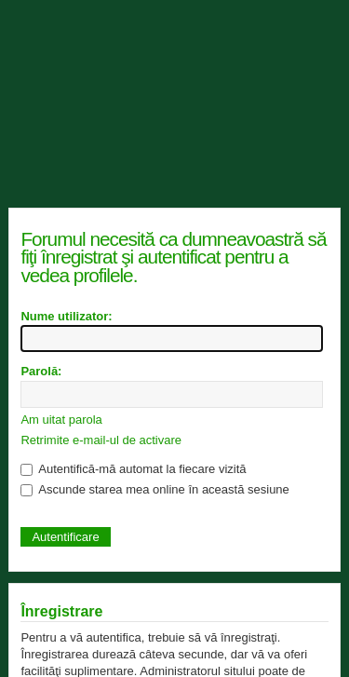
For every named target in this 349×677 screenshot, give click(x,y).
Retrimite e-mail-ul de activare (100, 440)
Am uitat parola (60, 420)
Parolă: (40, 371)
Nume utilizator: (66, 316)
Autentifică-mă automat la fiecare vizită (133, 469)
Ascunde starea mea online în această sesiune (154, 489)
